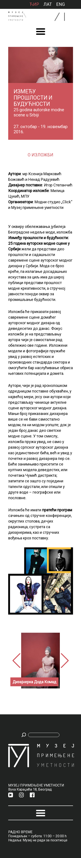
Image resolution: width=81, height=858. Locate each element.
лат (47, 4)
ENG (60, 4)
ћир (34, 4)
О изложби (40, 154)
